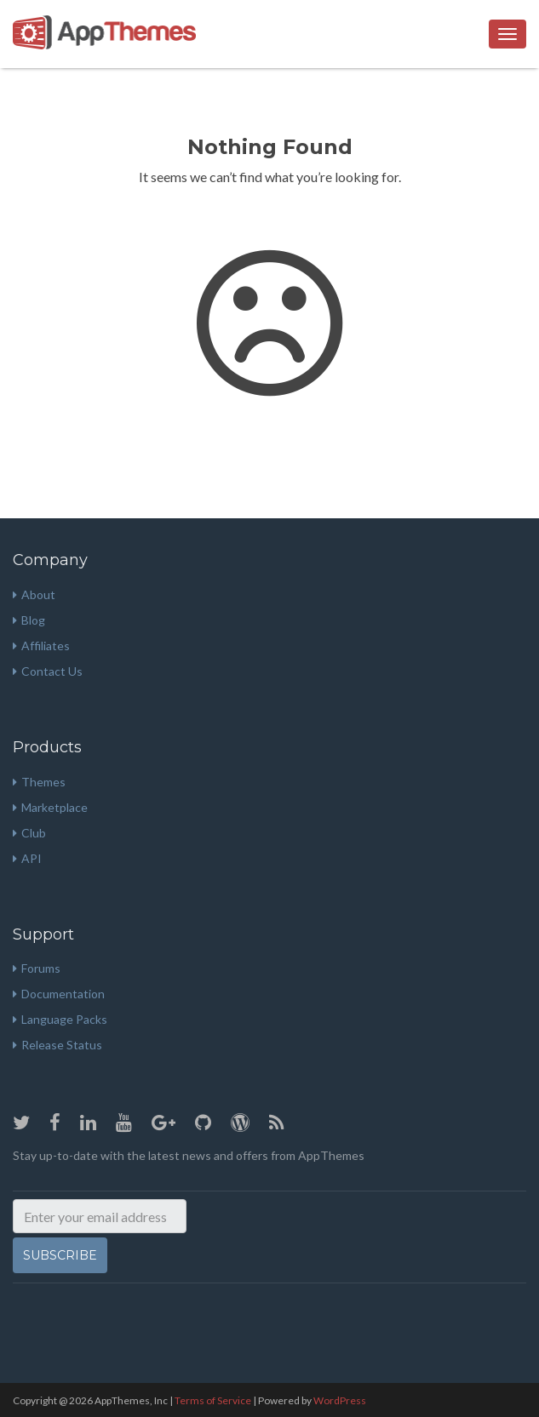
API (27, 858)
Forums (36, 968)
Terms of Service (213, 1400)
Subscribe (60, 1255)
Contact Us (48, 671)
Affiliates (41, 645)
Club (29, 833)
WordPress (339, 1400)
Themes (39, 781)
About (34, 594)
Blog (29, 620)
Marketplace (50, 807)
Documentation (59, 993)
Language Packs (60, 1019)
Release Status (57, 1044)
